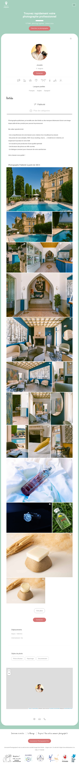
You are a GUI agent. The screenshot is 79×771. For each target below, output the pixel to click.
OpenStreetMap (35, 707)
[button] (39, 110)
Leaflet (30, 707)
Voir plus (39, 610)
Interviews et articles (17, 732)
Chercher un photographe (39, 28)
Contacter (39, 73)
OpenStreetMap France (68, 707)
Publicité (39, 104)
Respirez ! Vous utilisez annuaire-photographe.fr (53, 732)
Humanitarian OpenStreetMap (54, 707)
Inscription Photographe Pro (39, 740)
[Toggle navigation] (74, 5)
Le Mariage (31, 732)
